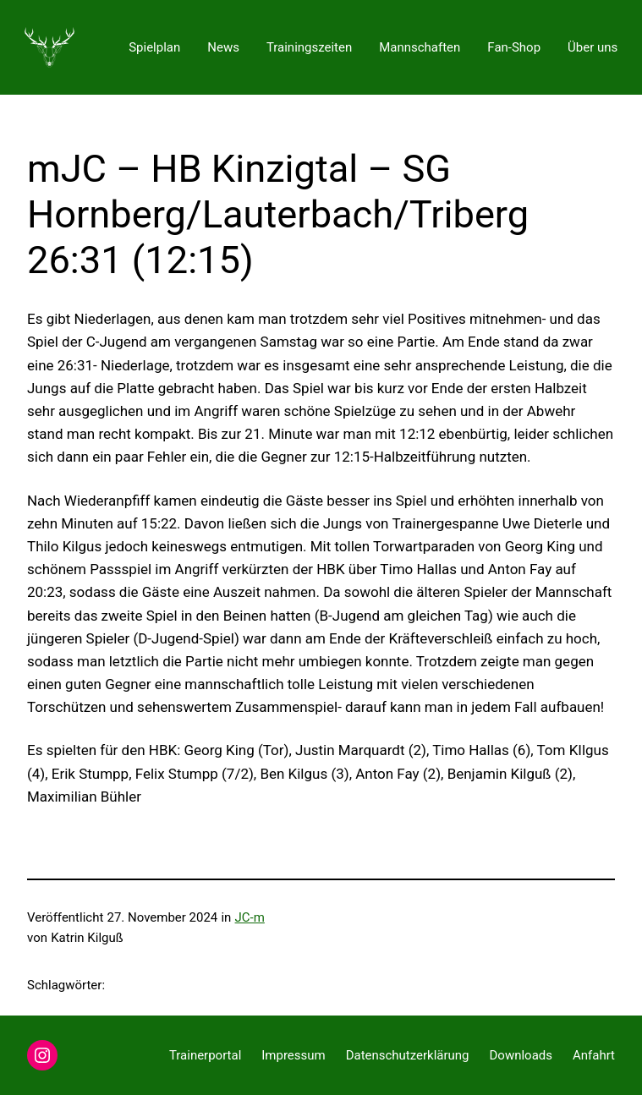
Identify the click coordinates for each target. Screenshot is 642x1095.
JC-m (250, 917)
